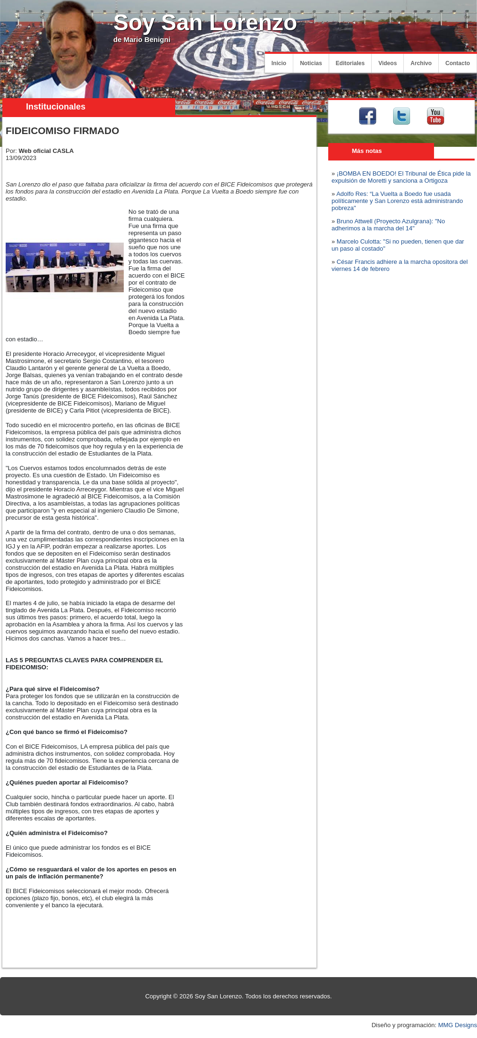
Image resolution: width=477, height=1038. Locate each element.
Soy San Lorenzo (205, 22)
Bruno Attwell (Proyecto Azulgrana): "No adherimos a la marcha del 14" (388, 225)
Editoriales (350, 63)
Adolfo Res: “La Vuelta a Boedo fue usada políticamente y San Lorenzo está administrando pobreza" (397, 200)
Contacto (457, 63)
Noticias (311, 63)
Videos (387, 63)
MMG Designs (457, 1025)
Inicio (279, 63)
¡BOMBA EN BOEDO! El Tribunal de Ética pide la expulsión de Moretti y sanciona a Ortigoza (401, 177)
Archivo (421, 63)
